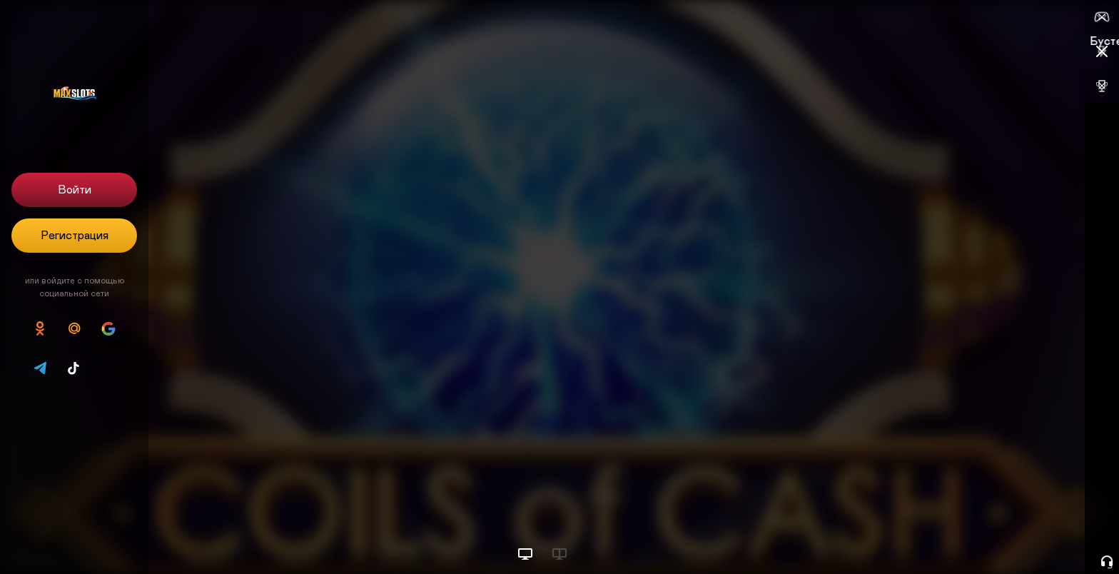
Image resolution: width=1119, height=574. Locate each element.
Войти (74, 190)
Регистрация (74, 235)
